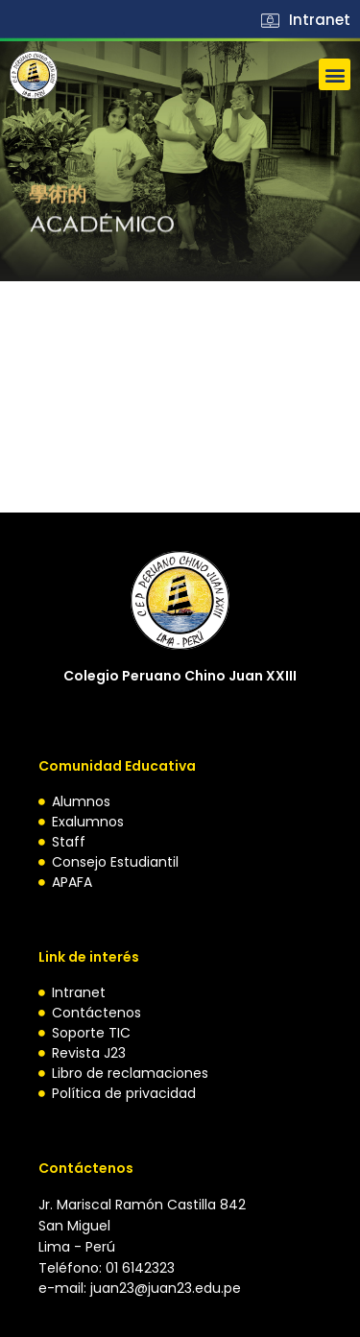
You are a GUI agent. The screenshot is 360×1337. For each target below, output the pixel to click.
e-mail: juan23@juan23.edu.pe (139, 1288)
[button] (334, 74)
